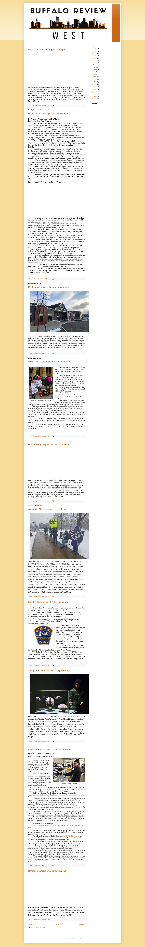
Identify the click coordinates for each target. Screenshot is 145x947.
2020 (95, 60)
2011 (95, 96)
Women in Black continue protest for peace (49, 509)
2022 (95, 56)
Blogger (80, 938)
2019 (95, 63)
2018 (95, 79)
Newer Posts (32, 924)
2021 (95, 58)
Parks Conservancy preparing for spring (47, 49)
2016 (95, 84)
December (96, 65)
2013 (95, 91)
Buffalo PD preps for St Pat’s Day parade (48, 602)
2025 (95, 48)
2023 (95, 53)
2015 (95, 86)
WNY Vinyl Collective (71, 836)
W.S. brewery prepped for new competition (49, 444)
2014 (95, 89)
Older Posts (82, 924)
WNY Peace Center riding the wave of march (50, 361)
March (95, 76)
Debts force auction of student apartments (48, 287)
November (96, 67)
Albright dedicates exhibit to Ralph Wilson (48, 670)
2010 (95, 98)
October (95, 69)
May (94, 72)
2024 (95, 51)
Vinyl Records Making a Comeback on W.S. (49, 749)
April (94, 74)
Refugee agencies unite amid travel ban (47, 871)
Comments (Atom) (40, 927)
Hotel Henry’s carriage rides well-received (48, 113)
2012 (95, 93)
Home (57, 924)
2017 (95, 82)
